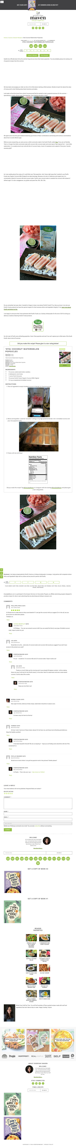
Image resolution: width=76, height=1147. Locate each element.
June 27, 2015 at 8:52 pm (18, 656)
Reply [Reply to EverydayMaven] (10, 662)
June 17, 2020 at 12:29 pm (15, 607)
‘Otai (56, 142)
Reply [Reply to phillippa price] (8, 620)
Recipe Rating (8, 791)
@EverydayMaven (29, 487)
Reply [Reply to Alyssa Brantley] (10, 633)
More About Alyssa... (38, 848)
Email (6, 817)
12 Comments (51, 40)
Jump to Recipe (32, 55)
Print (65, 365)
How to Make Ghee (44, 999)
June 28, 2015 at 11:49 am (20, 667)
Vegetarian (40, 587)
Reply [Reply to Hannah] (8, 735)
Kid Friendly (47, 586)
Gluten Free (33, 586)
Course (10, 37)
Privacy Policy (48, 1144)
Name (6, 811)
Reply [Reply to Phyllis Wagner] (8, 763)
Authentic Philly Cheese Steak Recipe (44, 960)
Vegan (34, 587)
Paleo (59, 586)
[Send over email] (48, 50)
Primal (64, 586)
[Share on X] (41, 50)
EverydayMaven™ (38, 16)
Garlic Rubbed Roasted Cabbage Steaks (31, 1000)
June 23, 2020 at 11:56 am (18, 625)
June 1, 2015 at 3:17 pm (18, 712)
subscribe (37, 826)
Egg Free (26, 586)
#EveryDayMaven (56, 487)
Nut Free (54, 586)
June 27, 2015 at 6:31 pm (15, 642)
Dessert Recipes (17, 37)
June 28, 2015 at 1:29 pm (22, 683)
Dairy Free (16, 586)
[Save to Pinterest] (27, 50)
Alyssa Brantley (12, 366)
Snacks (68, 586)
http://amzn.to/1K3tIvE (38, 772)
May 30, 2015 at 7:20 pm (15, 727)
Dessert (21, 586)
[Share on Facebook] (34, 50)
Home (5, 37)
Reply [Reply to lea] (8, 650)
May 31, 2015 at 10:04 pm (18, 769)
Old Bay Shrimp (44, 973)
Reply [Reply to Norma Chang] (8, 707)
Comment (7, 797)
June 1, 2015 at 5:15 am (15, 701)
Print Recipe (44, 55)
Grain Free (41, 586)
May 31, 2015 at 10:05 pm (18, 741)
